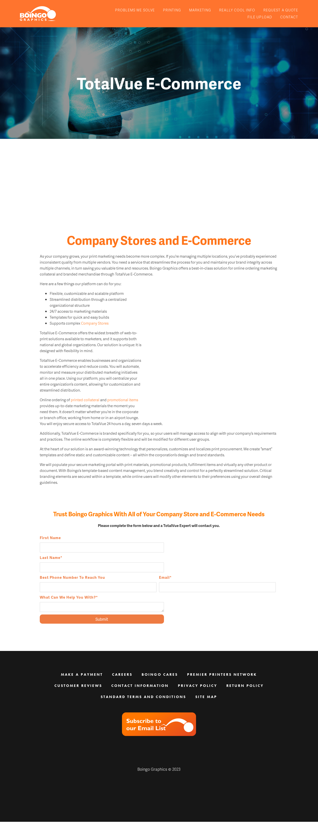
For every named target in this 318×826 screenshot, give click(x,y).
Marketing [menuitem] (200, 10)
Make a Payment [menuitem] (82, 678)
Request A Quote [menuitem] (280, 10)
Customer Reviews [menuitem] (78, 689)
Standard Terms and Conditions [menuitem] (143, 701)
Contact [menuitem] (289, 17)
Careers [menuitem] (122, 678)
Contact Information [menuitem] (140, 689)
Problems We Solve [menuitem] (135, 10)
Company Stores (95, 333)
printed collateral (85, 410)
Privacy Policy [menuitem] (197, 689)
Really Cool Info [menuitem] (237, 10)
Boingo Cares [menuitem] (160, 678)
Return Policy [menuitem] (245, 689)
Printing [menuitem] (172, 10)
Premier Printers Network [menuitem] (222, 678)
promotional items (122, 410)
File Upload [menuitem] (259, 17)
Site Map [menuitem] (206, 701)
